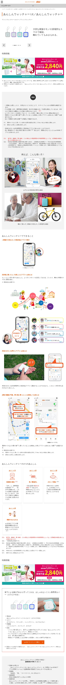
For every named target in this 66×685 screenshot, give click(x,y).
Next (29, 45)
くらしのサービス (5, 5)
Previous (4, 45)
